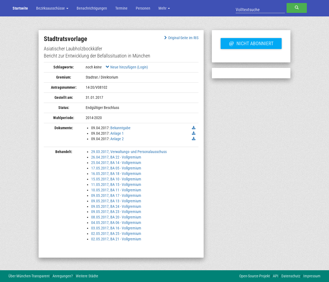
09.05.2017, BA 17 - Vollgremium (116, 195)
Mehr (164, 8)
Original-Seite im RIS (181, 38)
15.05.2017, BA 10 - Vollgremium (116, 179)
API (275, 276)
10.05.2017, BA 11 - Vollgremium (116, 190)
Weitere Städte (87, 276)
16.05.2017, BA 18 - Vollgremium (116, 173)
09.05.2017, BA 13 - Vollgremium (116, 201)
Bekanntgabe (120, 128)
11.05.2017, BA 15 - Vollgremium (116, 184)
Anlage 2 (117, 139)
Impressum (312, 276)
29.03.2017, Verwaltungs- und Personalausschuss (129, 151)
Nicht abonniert (251, 42)
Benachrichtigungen (92, 8)
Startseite (20, 8)
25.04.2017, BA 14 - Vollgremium (116, 162)
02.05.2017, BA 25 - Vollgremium (116, 233)
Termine (121, 8)
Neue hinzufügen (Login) (127, 67)
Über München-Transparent (29, 276)
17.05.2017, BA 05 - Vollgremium (116, 168)
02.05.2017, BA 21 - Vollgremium (116, 239)
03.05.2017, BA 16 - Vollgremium (116, 228)
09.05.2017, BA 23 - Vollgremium (116, 211)
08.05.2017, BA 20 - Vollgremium (116, 217)
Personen (143, 8)
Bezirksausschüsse (52, 8)
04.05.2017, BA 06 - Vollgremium (116, 222)
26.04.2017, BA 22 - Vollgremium (116, 157)
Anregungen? (63, 276)
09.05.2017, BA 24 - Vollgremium (116, 206)
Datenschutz (290, 276)
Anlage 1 (117, 133)
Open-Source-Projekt (254, 276)
